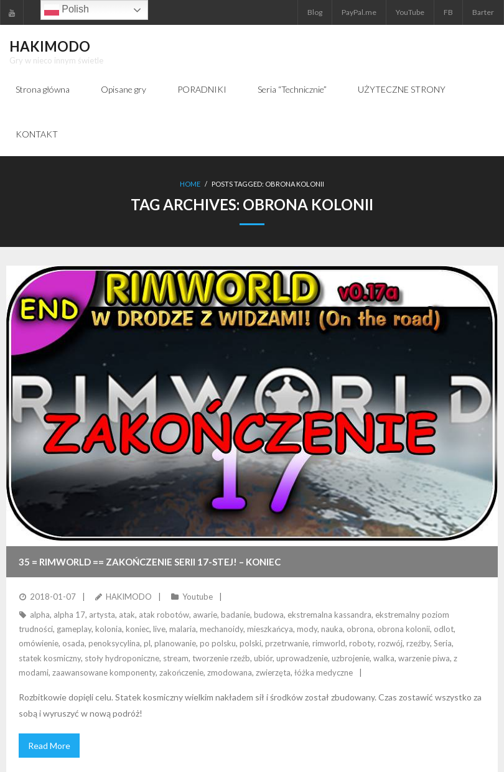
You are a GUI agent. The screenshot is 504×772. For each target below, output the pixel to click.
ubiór (263, 658)
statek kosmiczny (50, 658)
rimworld (328, 643)
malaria (182, 629)
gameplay (74, 629)
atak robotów (164, 615)
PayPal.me (359, 12)
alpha (40, 615)
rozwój (390, 643)
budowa (269, 615)
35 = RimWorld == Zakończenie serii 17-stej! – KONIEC (150, 561)
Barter (483, 12)
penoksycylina (114, 643)
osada (73, 643)
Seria (443, 643)
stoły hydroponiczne (122, 658)
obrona (360, 629)
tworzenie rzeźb (221, 658)
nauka (332, 629)
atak (127, 615)
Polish (66, 9)
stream (176, 658)
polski (250, 643)
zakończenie (181, 672)
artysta (102, 615)
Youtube (197, 597)
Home (190, 184)
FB (448, 12)
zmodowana (229, 672)
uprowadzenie (302, 658)
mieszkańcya (270, 629)
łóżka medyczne (323, 672)
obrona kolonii (403, 629)
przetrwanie (287, 643)
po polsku (218, 643)
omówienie (38, 643)
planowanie (175, 643)
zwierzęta (273, 672)
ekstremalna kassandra (329, 615)
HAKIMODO (129, 597)
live (159, 629)
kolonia (108, 629)
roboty (361, 643)
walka (383, 658)
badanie (235, 615)
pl (147, 643)
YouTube (410, 12)
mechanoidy (221, 629)
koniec (137, 629)
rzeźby (418, 643)
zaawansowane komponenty (104, 672)
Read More (49, 745)
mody (307, 629)
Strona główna (43, 89)
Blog (314, 12)
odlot (444, 629)
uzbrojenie (351, 658)
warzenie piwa (424, 658)
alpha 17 (69, 615)
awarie (205, 615)
